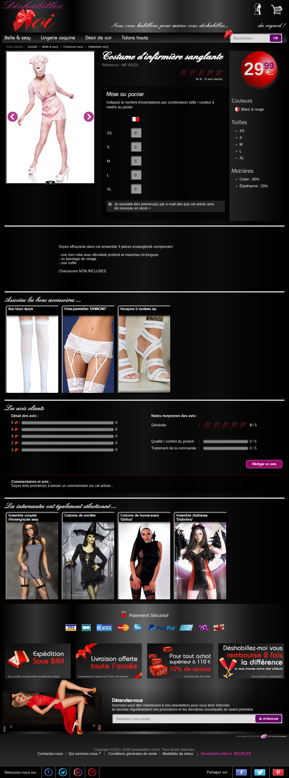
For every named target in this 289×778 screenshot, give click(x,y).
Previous (12, 117)
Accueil (32, 46)
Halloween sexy (98, 46)
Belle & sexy (50, 46)
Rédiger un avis (264, 464)
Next (88, 117)
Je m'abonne (268, 719)
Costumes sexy (73, 46)
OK (275, 38)
